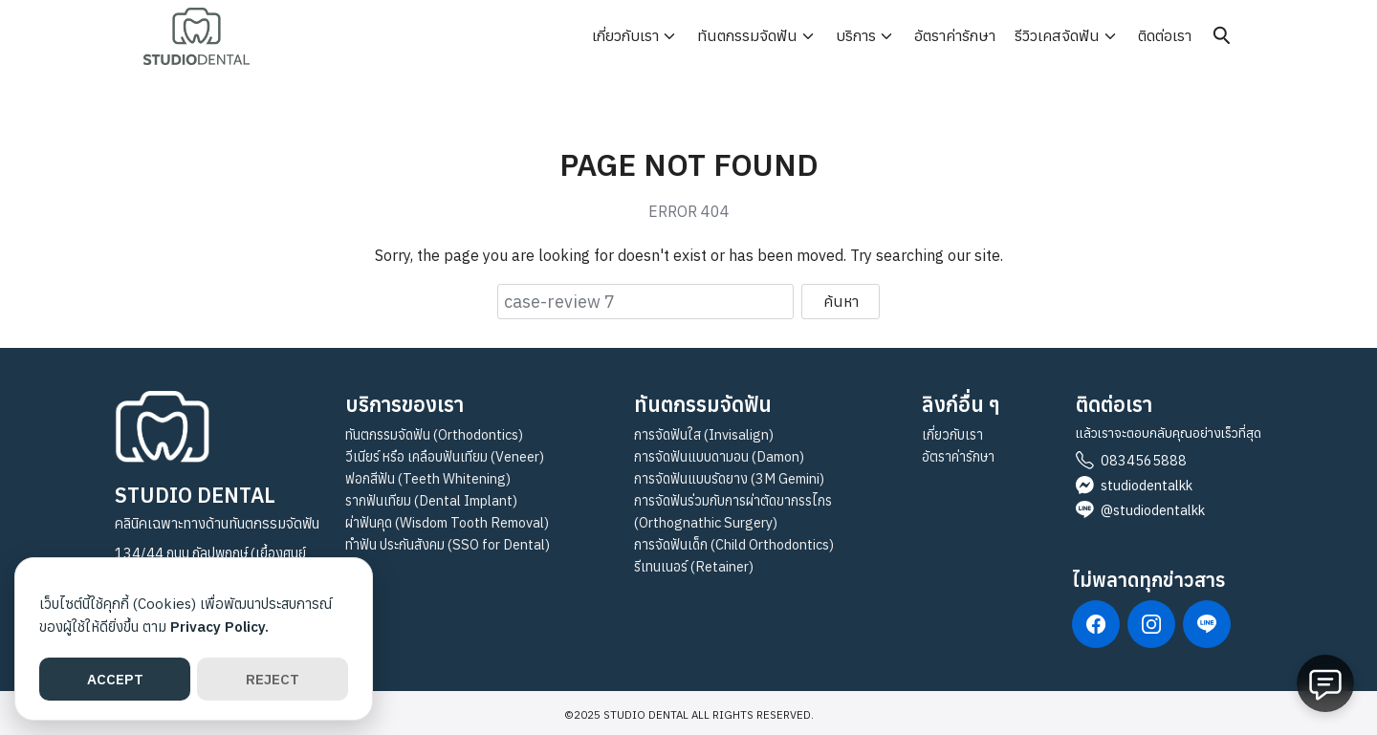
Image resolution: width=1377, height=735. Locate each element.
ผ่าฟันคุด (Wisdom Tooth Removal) (447, 522)
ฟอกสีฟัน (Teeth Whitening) (428, 478)
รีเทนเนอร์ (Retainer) (694, 566)
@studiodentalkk (1153, 510)
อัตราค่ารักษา (954, 35)
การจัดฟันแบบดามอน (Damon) (719, 456)
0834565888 (1144, 460)
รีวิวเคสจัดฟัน (1057, 35)
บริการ (856, 35)
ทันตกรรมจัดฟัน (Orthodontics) (434, 434)
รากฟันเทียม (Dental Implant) (431, 500)
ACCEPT (115, 679)
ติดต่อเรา (1164, 35)
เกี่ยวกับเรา (625, 35)
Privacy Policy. (219, 626)
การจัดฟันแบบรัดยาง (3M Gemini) (729, 478)
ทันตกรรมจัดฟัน (747, 35)
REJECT (272, 679)
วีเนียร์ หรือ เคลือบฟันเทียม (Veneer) (444, 456)
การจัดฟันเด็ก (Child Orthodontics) (734, 544)
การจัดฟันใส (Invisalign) (704, 434)
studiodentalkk (1146, 485)
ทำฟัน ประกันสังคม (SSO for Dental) (447, 544)
